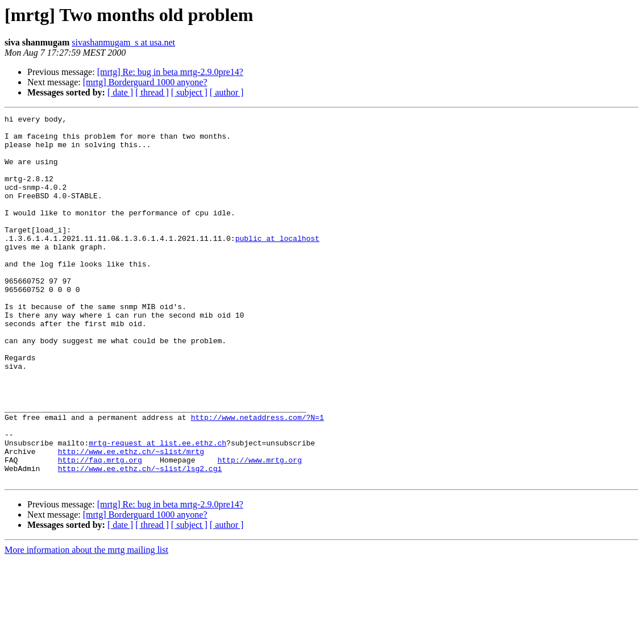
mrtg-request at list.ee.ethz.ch (157, 509)
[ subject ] (189, 92)
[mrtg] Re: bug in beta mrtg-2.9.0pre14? (170, 72)
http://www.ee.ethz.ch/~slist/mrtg (131, 519)
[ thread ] (152, 92)
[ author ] (227, 92)
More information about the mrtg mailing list (86, 623)
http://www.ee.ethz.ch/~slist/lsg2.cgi (140, 540)
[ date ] (120, 92)
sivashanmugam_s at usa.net (123, 42)
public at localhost (277, 264)
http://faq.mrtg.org (100, 529)
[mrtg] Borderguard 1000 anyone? (145, 82)
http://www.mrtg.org (259, 529)
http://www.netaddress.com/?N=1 (257, 478)
